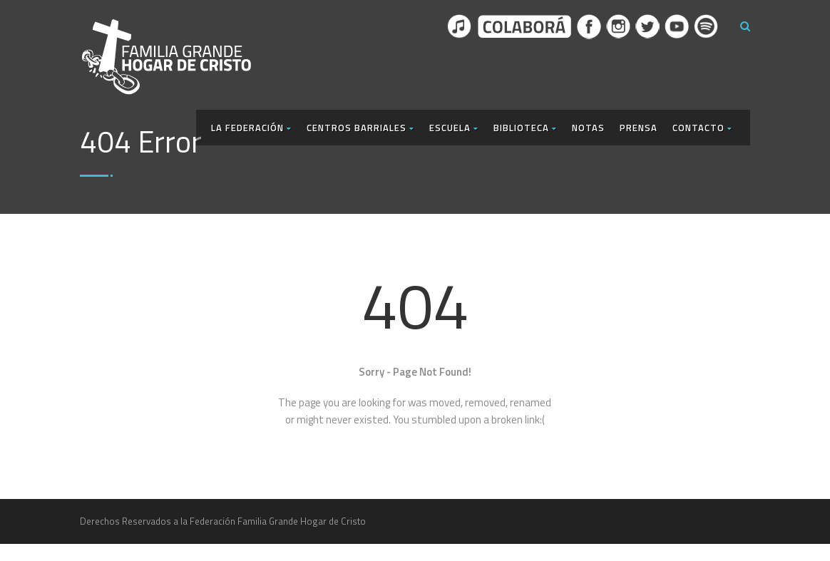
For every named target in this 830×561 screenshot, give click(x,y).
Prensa (638, 127)
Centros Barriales (360, 127)
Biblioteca (525, 127)
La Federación (251, 127)
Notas (588, 127)
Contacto (702, 127)
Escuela (453, 127)
